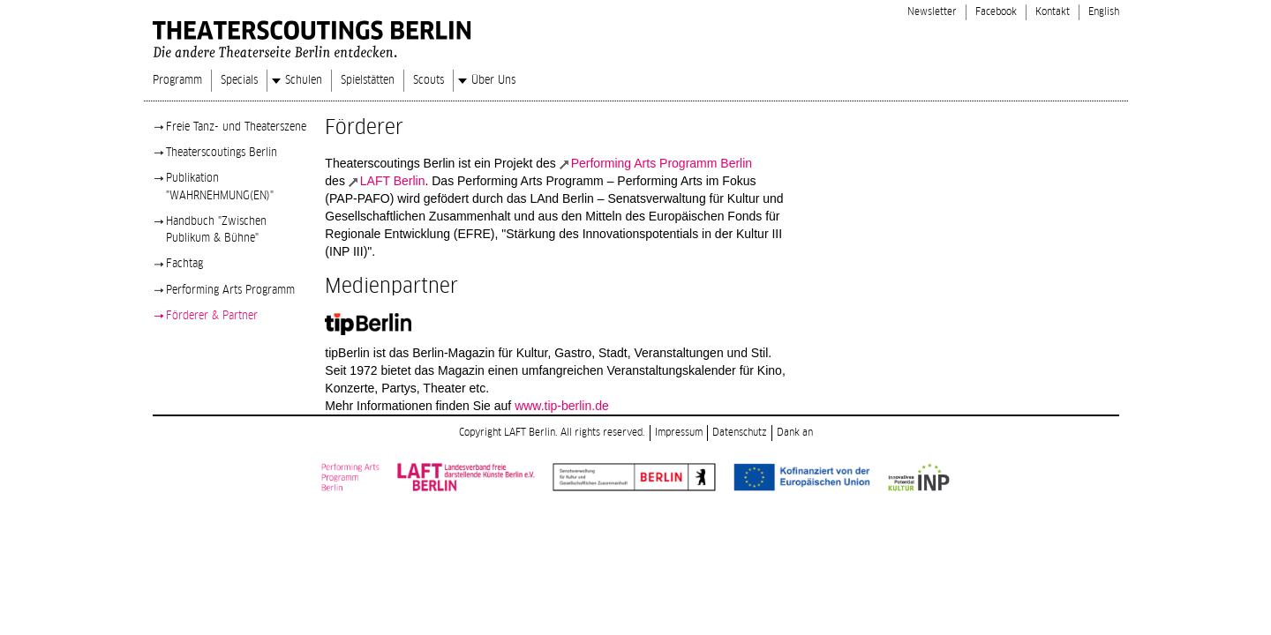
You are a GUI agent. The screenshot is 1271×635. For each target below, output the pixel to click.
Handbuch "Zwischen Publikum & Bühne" (216, 229)
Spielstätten (368, 80)
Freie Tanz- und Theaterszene (236, 127)
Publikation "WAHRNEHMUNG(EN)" (220, 186)
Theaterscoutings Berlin (221, 152)
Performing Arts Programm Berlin (661, 163)
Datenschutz (739, 432)
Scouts (428, 80)
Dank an (795, 432)
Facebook (996, 12)
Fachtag (184, 264)
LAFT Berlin (392, 181)
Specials (239, 80)
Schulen (303, 80)
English (1103, 12)
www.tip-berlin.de (562, 406)
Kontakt (1052, 12)
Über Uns (493, 80)
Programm (177, 80)
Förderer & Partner (212, 316)
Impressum (679, 432)
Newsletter (932, 12)
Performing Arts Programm (230, 290)
